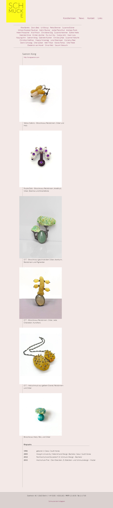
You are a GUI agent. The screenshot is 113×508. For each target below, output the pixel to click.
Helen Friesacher (23, 32)
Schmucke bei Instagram (56, 501)
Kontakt (90, 18)
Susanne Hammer (61, 32)
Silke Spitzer (38, 43)
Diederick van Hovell (35, 45)
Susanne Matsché (72, 37)
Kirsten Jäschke (38, 35)
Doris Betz (35, 27)
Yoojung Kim (21, 37)
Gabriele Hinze (25, 35)
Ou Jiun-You (50, 35)
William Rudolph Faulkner (28, 30)
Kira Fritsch (35, 32)
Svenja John (61, 35)
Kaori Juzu (72, 35)
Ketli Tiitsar (49, 43)
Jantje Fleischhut (58, 30)
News (81, 18)
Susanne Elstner (68, 27)
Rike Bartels (25, 27)
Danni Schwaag (26, 43)
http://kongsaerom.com (31, 57)
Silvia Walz (49, 45)
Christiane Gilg (47, 32)
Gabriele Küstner (45, 37)
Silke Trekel (71, 43)
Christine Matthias (27, 40)
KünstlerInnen (69, 18)
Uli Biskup (45, 27)
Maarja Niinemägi (42, 40)
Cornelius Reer (70, 40)
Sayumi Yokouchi (61, 45)
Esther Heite (74, 32)
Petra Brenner (55, 27)
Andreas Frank (71, 30)
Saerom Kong (32, 37)
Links (100, 18)
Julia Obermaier (57, 40)
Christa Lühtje (58, 37)
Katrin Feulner (44, 30)
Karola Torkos (60, 43)
